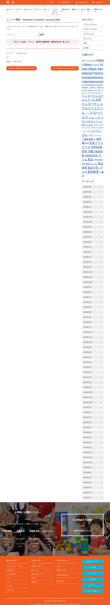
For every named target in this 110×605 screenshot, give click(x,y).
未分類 (86, 48)
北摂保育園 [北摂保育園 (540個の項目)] (96, 147)
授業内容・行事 (61, 570)
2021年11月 (87, 457)
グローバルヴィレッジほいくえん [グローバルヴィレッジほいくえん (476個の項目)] (92, 121)
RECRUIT (82, 2)
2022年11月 (87, 397)
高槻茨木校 (93, 579)
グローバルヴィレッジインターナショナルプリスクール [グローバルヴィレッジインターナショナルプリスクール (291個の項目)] (93, 128)
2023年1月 (87, 387)
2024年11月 (87, 277)
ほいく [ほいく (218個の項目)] (95, 90)
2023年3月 (87, 377)
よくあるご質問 (10, 574)
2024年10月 (87, 282)
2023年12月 (87, 332)
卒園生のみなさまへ (98, 10)
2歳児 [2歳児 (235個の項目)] (83, 60)
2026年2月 (87, 202)
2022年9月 (87, 407)
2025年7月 (87, 237)
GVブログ (83, 10)
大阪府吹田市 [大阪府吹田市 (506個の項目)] (91, 155)
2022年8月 (87, 412)
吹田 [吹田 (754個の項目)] (84, 151)
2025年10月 (87, 222)
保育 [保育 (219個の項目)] (94, 139)
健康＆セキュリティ (37, 574)
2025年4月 (87, 252)
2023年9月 (87, 347)
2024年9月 (87, 287)
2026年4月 (87, 192)
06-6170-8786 (49, 543)
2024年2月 (87, 322)
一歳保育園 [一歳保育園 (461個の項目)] (87, 139)
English (97, 2)
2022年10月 (87, 402)
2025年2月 (87, 262)
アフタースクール (38, 10)
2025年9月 (87, 227)
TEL (50, 2)
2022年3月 (87, 437)
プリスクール (19, 10)
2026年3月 (87, 197)
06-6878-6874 (21, 545)
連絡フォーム (89, 10)
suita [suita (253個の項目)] (85, 90)
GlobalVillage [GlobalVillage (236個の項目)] (96, 65)
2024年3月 (87, 317)
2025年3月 (87, 257)
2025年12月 (87, 212)
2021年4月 (87, 492)
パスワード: (22, 35)
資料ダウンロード (75, 10)
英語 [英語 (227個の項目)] (95, 164)
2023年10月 (87, 342)
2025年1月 (87, 267)
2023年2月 (87, 382)
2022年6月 (87, 422)
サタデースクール (28, 10)
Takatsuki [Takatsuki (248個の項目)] (90, 90)
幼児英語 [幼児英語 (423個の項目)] (86, 164)
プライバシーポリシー (63, 604)
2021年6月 (87, 482)
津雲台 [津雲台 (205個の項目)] (92, 164)
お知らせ (8, 582)
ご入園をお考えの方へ (65, 10)
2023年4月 (87, 372)
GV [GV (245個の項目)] (83, 85)
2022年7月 (87, 417)
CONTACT (64, 2)
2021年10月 (87, 462)
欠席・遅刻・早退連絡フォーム (93, 591)
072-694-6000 (35, 545)
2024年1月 (87, 327)
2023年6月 (87, 362)
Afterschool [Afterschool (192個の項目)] (88, 60)
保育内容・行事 (35, 566)
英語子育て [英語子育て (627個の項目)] (94, 167)
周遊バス (33, 578)
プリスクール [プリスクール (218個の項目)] (98, 135)
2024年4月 (87, 312)
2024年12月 (87, 272)
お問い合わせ (10, 590)
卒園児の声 (34, 582)
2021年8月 (87, 472)
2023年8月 (87, 352)
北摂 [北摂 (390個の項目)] (87, 143)
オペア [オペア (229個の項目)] (87, 113)
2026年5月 (87, 187)
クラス (58, 566)
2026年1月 (87, 207)
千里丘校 (92, 573)
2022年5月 (87, 427)
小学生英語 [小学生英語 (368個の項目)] (98, 160)
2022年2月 (87, 442)
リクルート (9, 586)
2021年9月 (87, 467)
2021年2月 (87, 497)
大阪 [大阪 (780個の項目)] (90, 151)
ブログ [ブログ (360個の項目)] (91, 135)
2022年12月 (87, 392)
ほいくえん (46, 10)
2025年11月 (87, 217)
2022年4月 (87, 432)
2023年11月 (87, 337)
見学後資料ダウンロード (92, 561)
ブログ (8, 578)
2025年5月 (87, 247)
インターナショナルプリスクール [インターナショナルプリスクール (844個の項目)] (92, 108)
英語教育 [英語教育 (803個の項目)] (93, 171)
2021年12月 (87, 452)
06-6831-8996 (7, 543)
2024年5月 (87, 307)
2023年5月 (87, 367)
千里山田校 (93, 567)
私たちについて (10, 10)
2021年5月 (87, 487)
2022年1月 (87, 447)
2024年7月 (87, 297)
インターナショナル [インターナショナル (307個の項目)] (93, 93)
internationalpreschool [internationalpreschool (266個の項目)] (91, 85)
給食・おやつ (35, 570)
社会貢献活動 (10, 570)
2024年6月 (87, 302)
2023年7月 (87, 357)
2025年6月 (87, 242)
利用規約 (71, 604)
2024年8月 (87, 292)
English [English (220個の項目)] (94, 60)
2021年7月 (87, 477)
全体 (85, 43)
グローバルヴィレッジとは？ (14, 566)
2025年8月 (87, 232)
